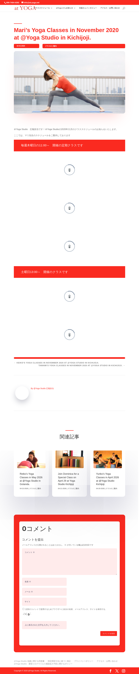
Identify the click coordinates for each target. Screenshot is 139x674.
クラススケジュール (42, 8)
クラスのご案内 (51, 46)
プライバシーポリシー (83, 661)
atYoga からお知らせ (64, 8)
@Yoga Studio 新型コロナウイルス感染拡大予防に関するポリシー (43, 664)
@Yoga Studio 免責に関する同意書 (29, 661)
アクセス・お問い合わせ (110, 8)
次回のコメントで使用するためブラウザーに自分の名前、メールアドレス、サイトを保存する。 (66, 609)
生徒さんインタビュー (88, 8)
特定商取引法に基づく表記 (59, 661)
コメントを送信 (108, 633)
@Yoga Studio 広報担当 (44, 388)
